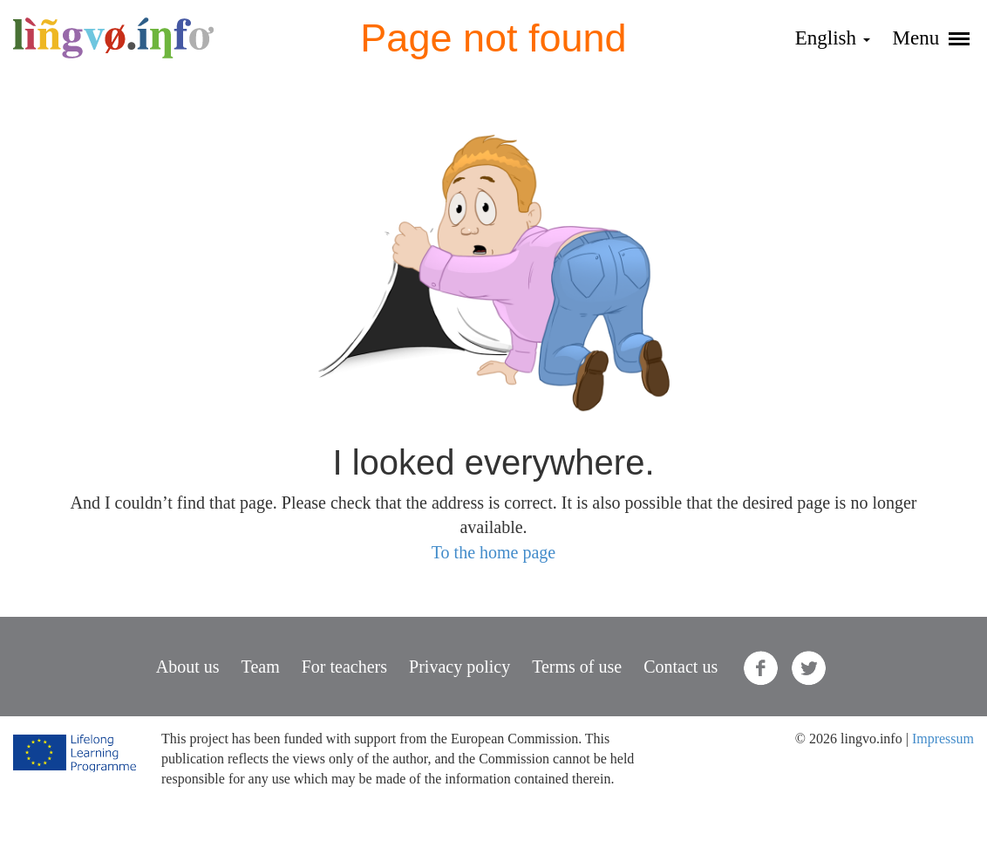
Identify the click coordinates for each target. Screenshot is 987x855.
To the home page (493, 552)
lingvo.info (113, 37)
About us (188, 666)
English (832, 38)
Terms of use (577, 666)
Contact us (680, 666)
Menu (931, 38)
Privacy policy (459, 666)
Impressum (943, 738)
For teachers (344, 666)
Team (261, 666)
